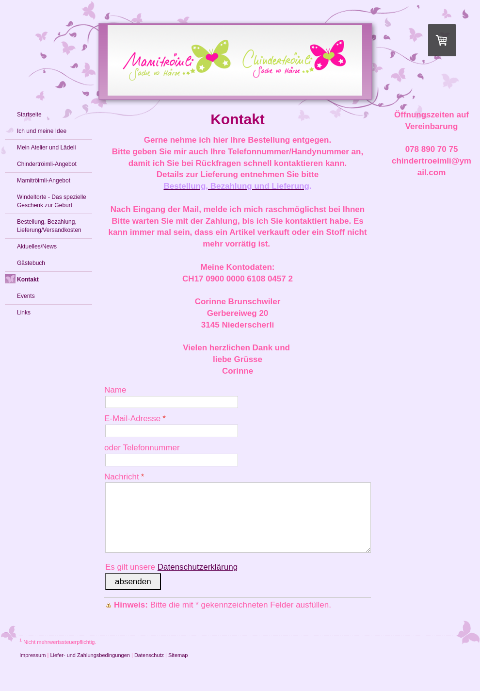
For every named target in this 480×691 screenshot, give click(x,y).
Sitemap (178, 655)
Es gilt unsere (171, 567)
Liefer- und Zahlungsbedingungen (90, 655)
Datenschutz (149, 655)
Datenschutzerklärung (198, 567)
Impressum (32, 655)
